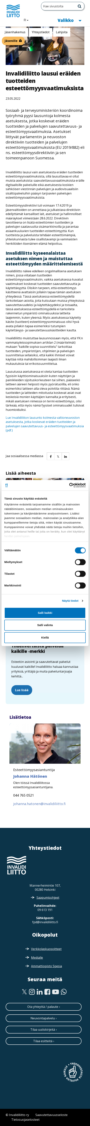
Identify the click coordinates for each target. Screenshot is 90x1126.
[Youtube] (55, 991)
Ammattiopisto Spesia (46, 966)
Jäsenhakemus (15, 32)
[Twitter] (24, 991)
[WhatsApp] (64, 991)
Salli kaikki (45, 612)
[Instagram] (32, 991)
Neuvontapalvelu (43, 1018)
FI (27, 20)
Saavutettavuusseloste (51, 1115)
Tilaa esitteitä (42, 1041)
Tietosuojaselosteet (25, 1120)
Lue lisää (21, 690)
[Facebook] (47, 991)
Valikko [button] (69, 20)
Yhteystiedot (41, 32)
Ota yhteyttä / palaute (42, 1007)
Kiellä (45, 637)
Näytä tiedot (70, 600)
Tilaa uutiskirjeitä (42, 1029)
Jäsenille (11, 41)
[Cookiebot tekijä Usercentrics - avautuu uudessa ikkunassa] (69, 485)
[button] (50, 456)
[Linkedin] (40, 991)
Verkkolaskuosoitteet (46, 949)
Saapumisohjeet (48, 897)
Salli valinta (45, 625)
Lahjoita (61, 32)
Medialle (37, 958)
